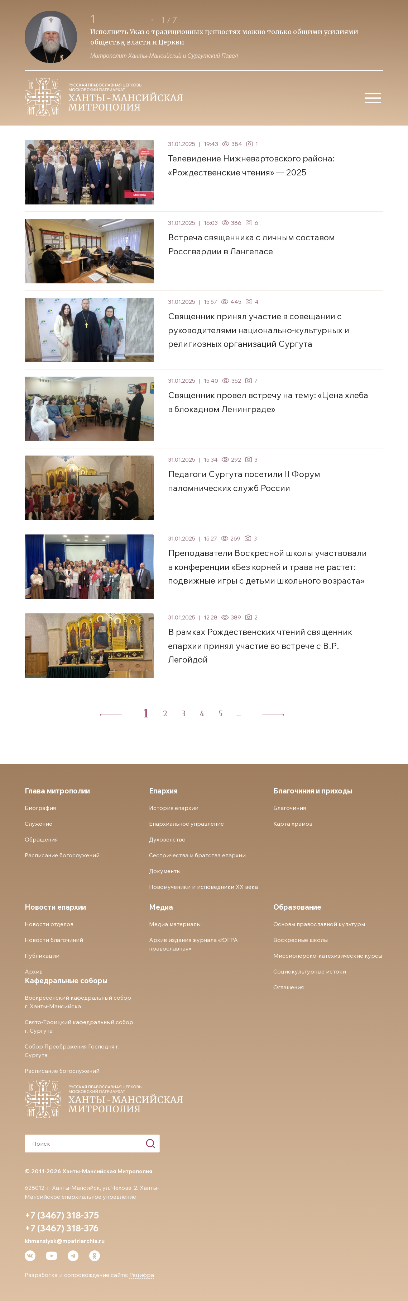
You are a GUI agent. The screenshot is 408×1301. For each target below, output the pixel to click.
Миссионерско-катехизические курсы (327, 955)
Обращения (41, 839)
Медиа (161, 906)
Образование (297, 906)
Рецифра (141, 1274)
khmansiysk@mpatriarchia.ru (65, 1240)
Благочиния (289, 807)
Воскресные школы (300, 939)
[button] (128, 20)
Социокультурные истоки (309, 971)
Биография (40, 807)
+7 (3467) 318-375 (62, 1215)
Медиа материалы (175, 924)
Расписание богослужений (62, 855)
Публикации (42, 955)
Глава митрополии (57, 790)
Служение (38, 823)
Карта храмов (292, 823)
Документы (165, 871)
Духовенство (167, 839)
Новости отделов (49, 924)
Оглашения (288, 987)
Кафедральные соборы (66, 980)
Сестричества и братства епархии (197, 855)
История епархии (173, 807)
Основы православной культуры (319, 924)
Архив (34, 971)
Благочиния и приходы (312, 790)
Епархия (163, 790)
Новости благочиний (54, 939)
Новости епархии (55, 906)
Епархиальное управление (186, 823)
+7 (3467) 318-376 (62, 1228)
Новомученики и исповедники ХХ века (203, 886)
